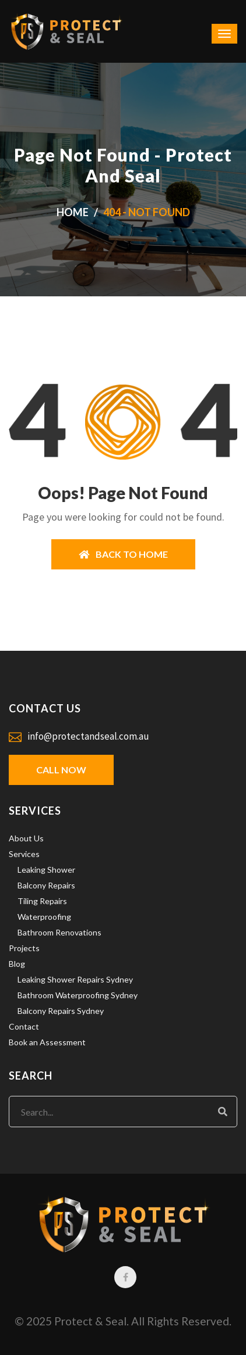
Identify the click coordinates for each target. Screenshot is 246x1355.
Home (73, 212)
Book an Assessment (47, 1042)
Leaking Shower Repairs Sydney (75, 979)
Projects (24, 948)
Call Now (61, 769)
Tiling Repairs (42, 901)
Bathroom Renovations (59, 932)
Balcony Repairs (46, 885)
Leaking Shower (46, 869)
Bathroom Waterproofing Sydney (77, 995)
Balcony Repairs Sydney (60, 1011)
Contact (24, 1026)
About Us (26, 838)
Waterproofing (44, 917)
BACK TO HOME (123, 554)
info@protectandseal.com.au (88, 736)
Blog (17, 964)
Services (24, 854)
